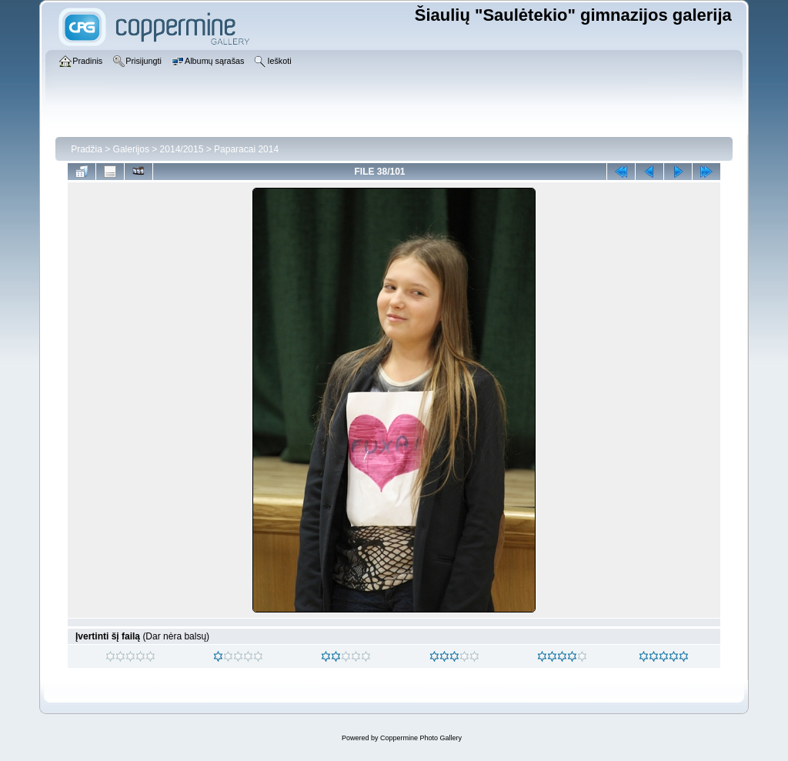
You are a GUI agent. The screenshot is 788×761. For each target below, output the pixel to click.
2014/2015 (182, 149)
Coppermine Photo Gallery (421, 738)
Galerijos (131, 149)
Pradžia (86, 149)
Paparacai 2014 (246, 149)
